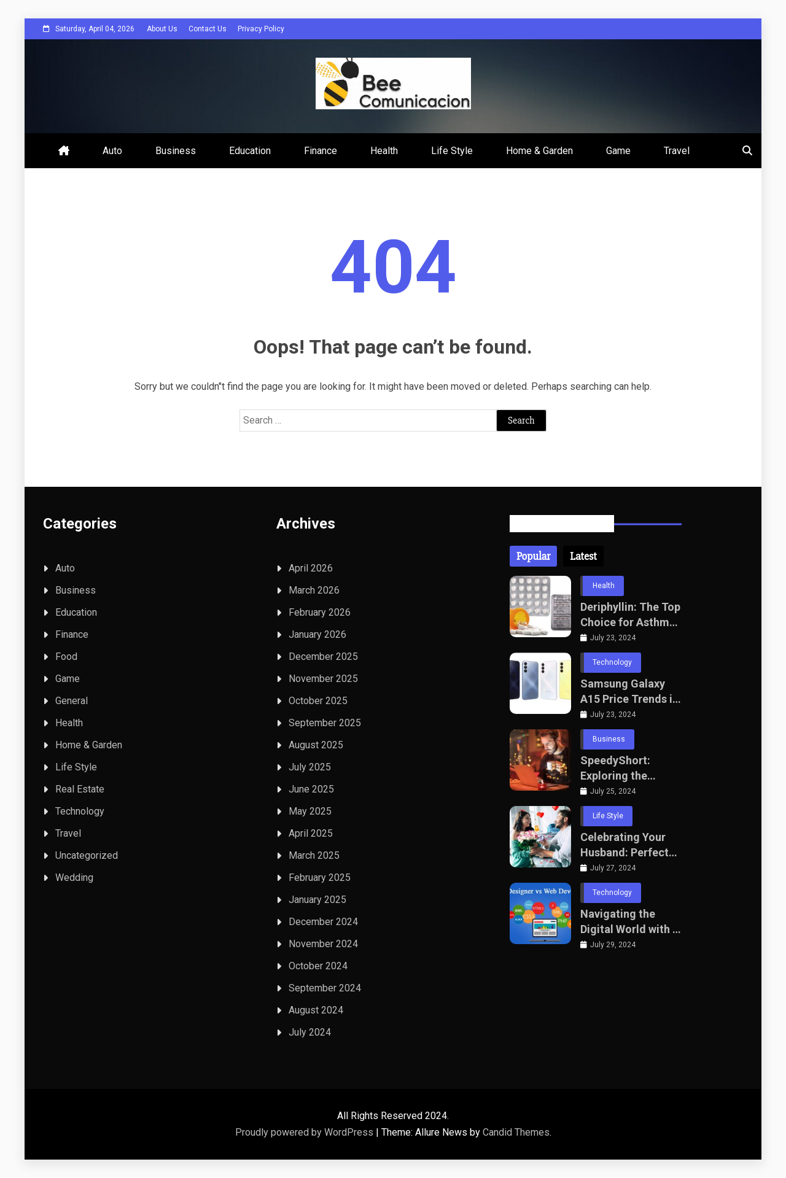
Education (250, 151)
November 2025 (323, 678)
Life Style (452, 151)
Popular (533, 556)
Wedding (74, 877)
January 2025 (317, 899)
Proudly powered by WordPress (305, 1132)
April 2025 (311, 833)
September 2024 (325, 988)
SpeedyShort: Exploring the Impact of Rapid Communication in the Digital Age (627, 768)
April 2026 (311, 568)
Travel (677, 151)
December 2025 (323, 656)
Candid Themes (516, 1132)
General (71, 701)
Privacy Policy (261, 29)
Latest (583, 556)
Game (618, 151)
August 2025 (316, 745)
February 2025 (320, 877)
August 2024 (316, 1010)
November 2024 (323, 944)
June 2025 (311, 789)
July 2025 (310, 767)
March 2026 (314, 590)
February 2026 (320, 612)
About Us (162, 29)
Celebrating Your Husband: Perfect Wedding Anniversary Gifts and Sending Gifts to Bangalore (626, 845)
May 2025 (310, 811)
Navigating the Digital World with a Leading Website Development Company (629, 922)
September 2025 (325, 723)
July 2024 (310, 1032)
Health (384, 151)
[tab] (533, 556)
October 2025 (318, 701)
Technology (79, 811)
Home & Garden (539, 151)
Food (66, 656)
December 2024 (323, 922)
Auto (112, 151)
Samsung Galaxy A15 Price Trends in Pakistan (629, 692)
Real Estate (79, 789)
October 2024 (318, 966)
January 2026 (317, 634)
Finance (320, 151)
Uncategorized (86, 855)
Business (175, 151)
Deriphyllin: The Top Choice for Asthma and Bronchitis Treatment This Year (630, 615)
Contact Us (208, 29)
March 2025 (314, 855)
